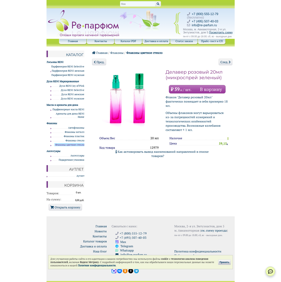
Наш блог (100, 251)
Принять (224, 262)
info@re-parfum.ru (204, 25)
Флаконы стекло (74, 140)
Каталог (75, 54)
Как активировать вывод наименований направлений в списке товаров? (162, 153)
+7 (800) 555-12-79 (205, 14)
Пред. (99, 62)
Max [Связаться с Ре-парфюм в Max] (120, 242)
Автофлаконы (76, 127)
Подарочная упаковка (71, 159)
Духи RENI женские (72, 94)
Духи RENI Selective (72, 90)
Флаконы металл (74, 132)
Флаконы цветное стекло (144, 53)
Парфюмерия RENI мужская (67, 75)
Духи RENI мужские (72, 98)
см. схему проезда (214, 230)
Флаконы (117, 53)
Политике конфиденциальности (97, 265)
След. (225, 62)
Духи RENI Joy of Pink (71, 85)
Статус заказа (184, 41)
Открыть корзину (65, 207)
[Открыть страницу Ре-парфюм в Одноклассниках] (125, 270)
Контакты (101, 41)
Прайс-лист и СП (212, 41)
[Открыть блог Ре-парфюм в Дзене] (130, 270)
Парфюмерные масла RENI (68, 109)
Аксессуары (77, 155)
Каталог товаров (95, 241)
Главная (73, 41)
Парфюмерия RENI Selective (67, 66)
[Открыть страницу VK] (119, 270)
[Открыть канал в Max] (114, 270)
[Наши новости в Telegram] (136, 270)
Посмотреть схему (221, 32)
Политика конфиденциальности (197, 251)
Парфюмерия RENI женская (68, 70)
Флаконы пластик (74, 136)
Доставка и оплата (156, 41)
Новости (101, 231)
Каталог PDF (128, 41)
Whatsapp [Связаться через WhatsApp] (124, 250)
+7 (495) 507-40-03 (205, 21)
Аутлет (80, 176)
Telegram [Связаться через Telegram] (124, 246)
